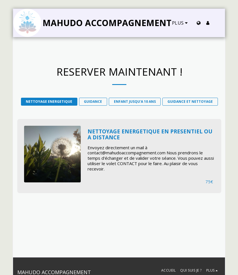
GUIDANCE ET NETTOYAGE (190, 101)
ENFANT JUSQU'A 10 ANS (135, 101)
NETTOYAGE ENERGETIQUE (49, 101)
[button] (216, 23)
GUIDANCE (93, 101)
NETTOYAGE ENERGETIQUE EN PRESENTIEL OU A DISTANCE (150, 134)
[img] (52, 154)
